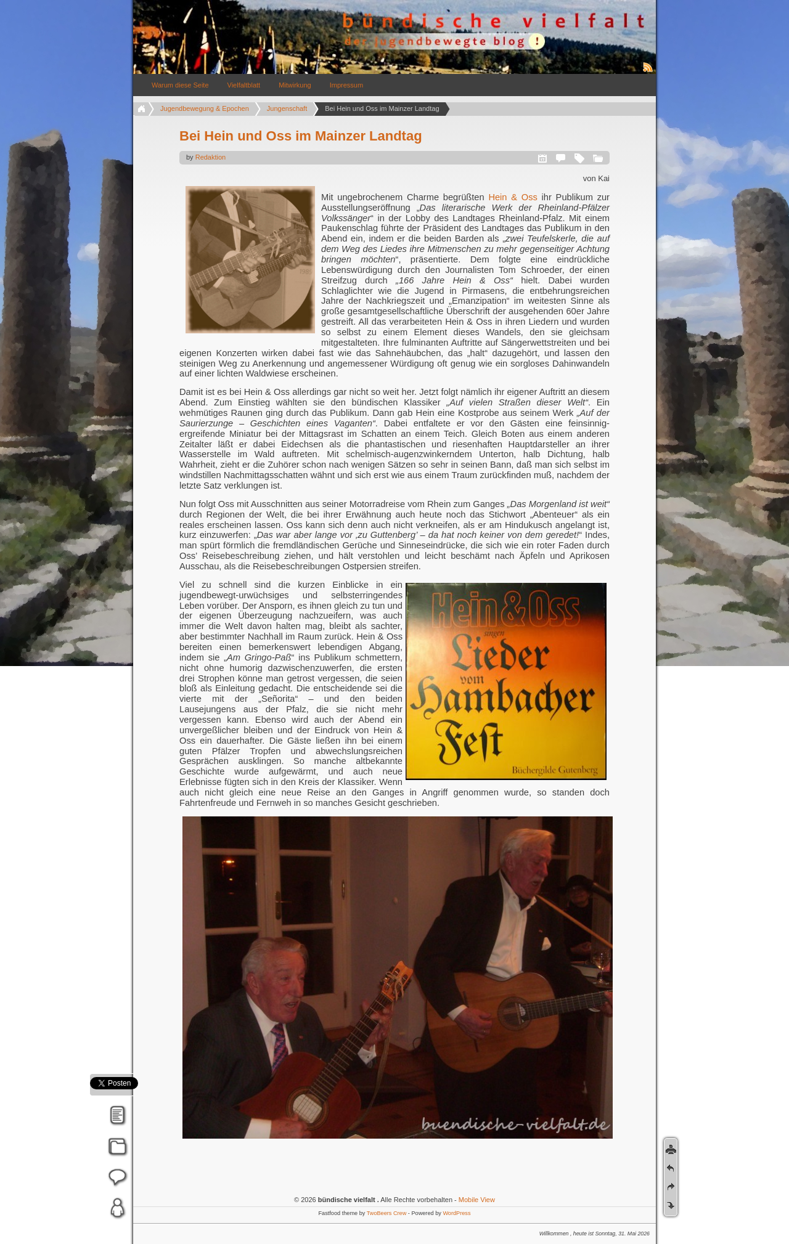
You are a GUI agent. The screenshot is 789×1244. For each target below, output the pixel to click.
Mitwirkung (295, 85)
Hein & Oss (512, 197)
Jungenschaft (287, 108)
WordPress (456, 1213)
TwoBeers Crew (387, 1213)
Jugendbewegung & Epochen (204, 108)
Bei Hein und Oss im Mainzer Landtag (300, 136)
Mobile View (477, 1199)
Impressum (346, 85)
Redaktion (210, 157)
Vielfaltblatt (244, 85)
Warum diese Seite (180, 85)
